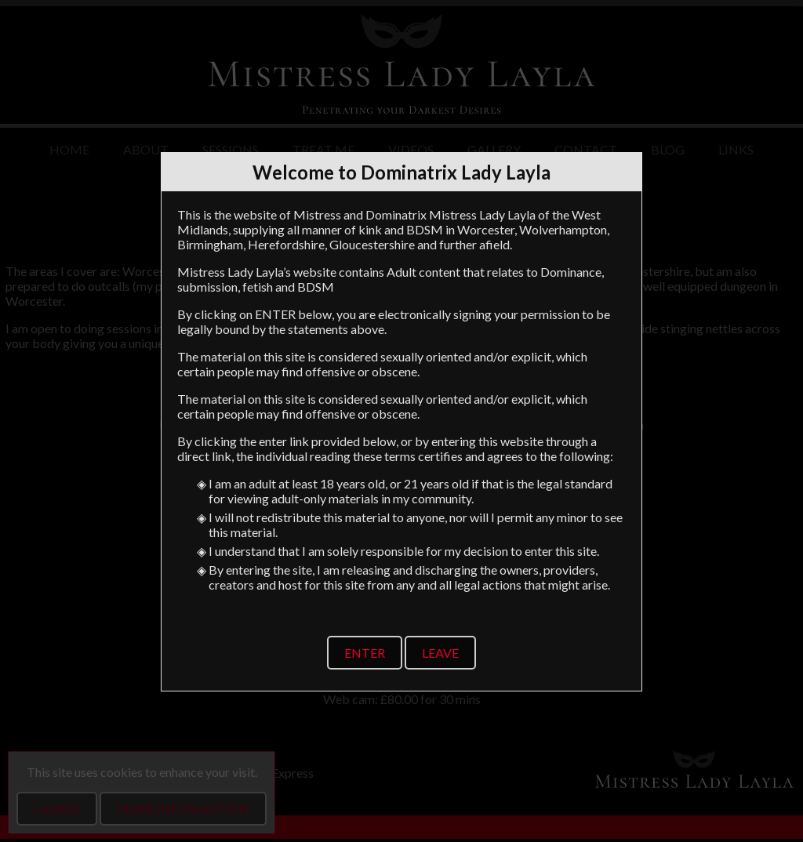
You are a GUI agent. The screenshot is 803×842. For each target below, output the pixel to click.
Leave (440, 652)
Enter (364, 652)
